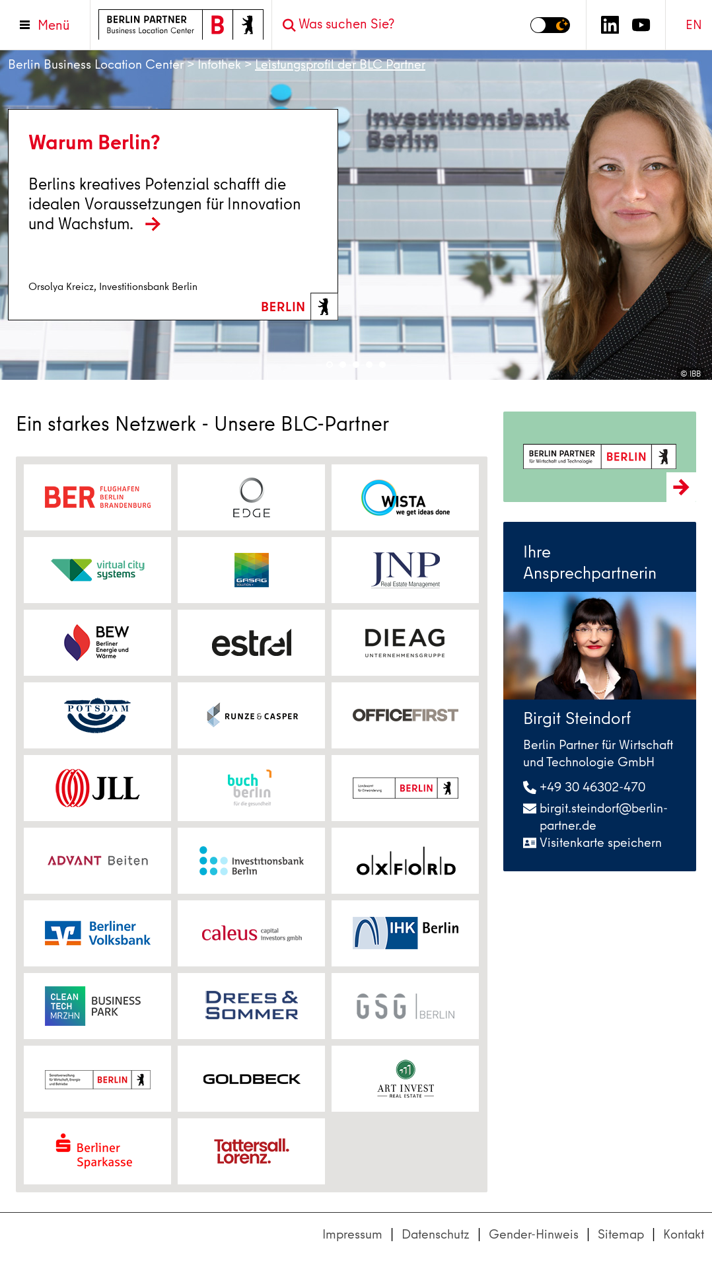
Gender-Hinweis (534, 1234)
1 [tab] (329, 364)
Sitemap (621, 1234)
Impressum (352, 1234)
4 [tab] (369, 364)
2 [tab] (342, 364)
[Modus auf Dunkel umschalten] (550, 25)
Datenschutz (436, 1234)
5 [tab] (382, 364)
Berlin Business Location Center (96, 64)
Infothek (219, 64)
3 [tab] (356, 364)
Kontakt (683, 1234)
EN (694, 25)
